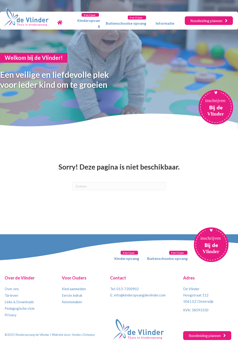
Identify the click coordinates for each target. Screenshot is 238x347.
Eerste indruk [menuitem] (72, 295)
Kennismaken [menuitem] (72, 302)
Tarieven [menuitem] (11, 295)
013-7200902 (127, 289)
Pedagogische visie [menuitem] (20, 308)
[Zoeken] (119, 186)
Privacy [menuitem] (11, 315)
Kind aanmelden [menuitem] (74, 289)
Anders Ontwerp (83, 335)
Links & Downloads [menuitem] (19, 302)
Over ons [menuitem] (12, 289)
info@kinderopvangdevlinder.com (139, 295)
